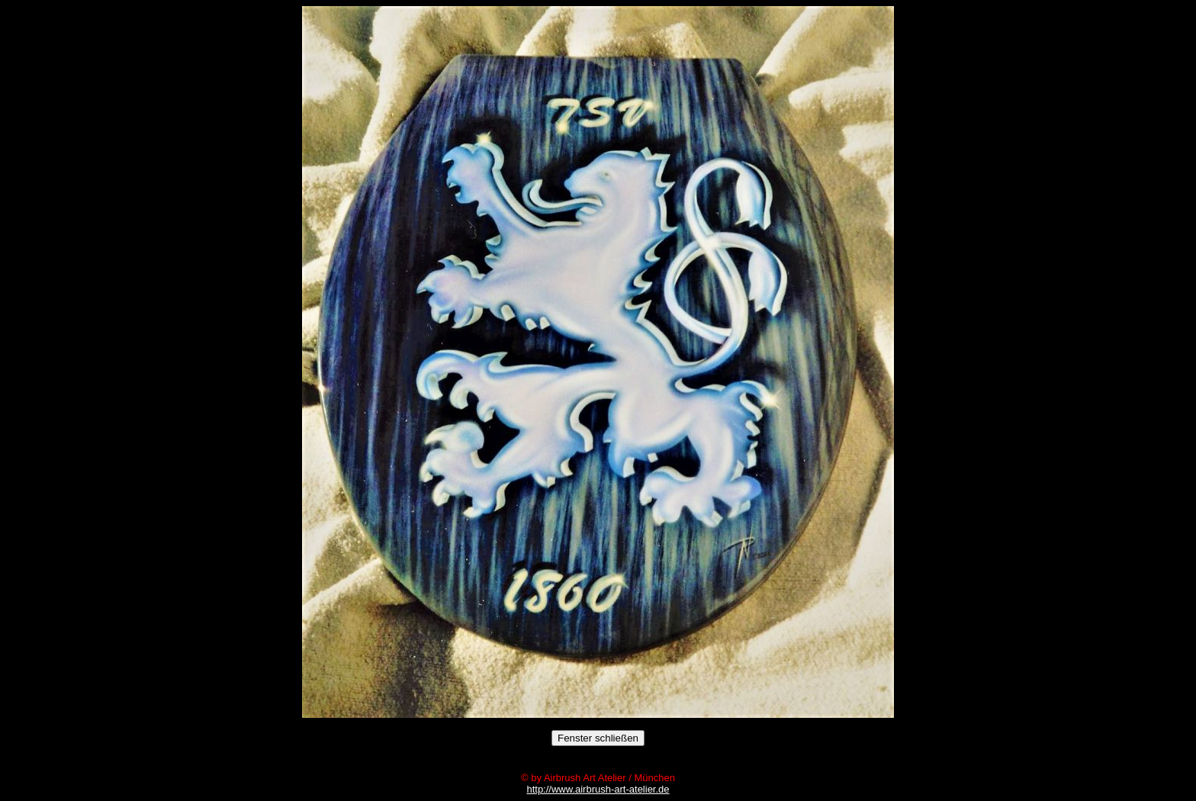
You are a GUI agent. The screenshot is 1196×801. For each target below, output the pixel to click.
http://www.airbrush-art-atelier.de (597, 789)
